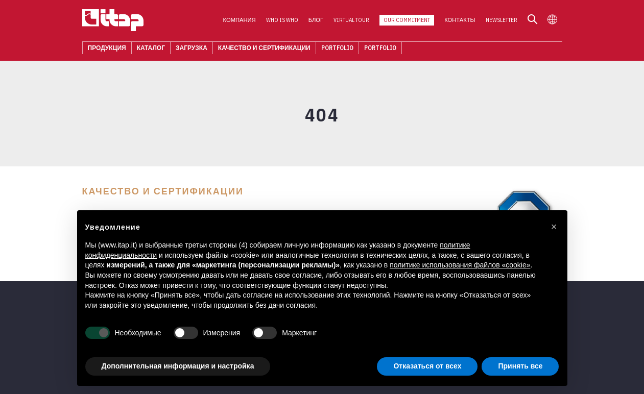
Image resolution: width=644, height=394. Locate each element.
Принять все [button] (520, 366)
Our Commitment (407, 20)
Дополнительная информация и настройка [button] (178, 366)
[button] (554, 226)
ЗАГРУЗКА (191, 48)
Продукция (107, 48)
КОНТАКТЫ (459, 20)
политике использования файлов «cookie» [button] (460, 265)
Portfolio (337, 48)
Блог (315, 20)
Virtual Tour (351, 20)
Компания (239, 20)
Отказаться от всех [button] (427, 366)
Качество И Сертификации (264, 48)
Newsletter (501, 20)
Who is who (282, 20)
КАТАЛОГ (151, 48)
